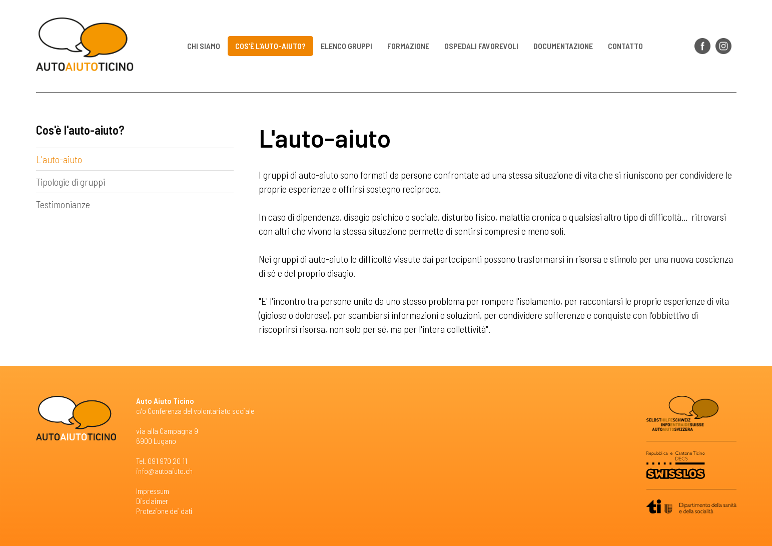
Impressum (152, 490)
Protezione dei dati (164, 510)
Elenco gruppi (346, 46)
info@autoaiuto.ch (164, 470)
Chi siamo (203, 46)
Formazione (408, 46)
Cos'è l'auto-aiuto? (270, 46)
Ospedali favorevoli (481, 46)
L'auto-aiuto (59, 159)
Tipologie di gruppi (70, 182)
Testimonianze (63, 204)
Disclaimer (152, 500)
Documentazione (563, 46)
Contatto (625, 46)
